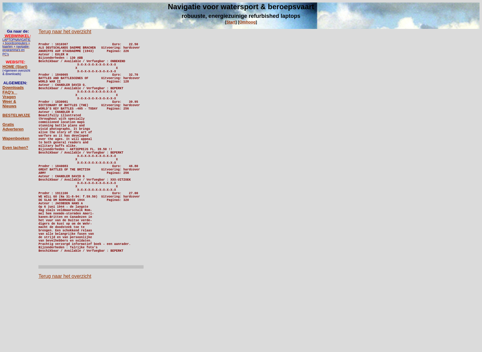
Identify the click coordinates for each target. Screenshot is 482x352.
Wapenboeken (16, 138)
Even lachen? (15, 147)
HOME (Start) (14, 66)
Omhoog (247, 22)
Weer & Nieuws (9, 103)
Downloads (13, 87)
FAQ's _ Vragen (9, 94)
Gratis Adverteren (13, 126)
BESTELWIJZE (16, 115)
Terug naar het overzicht (64, 31)
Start (230, 22)
